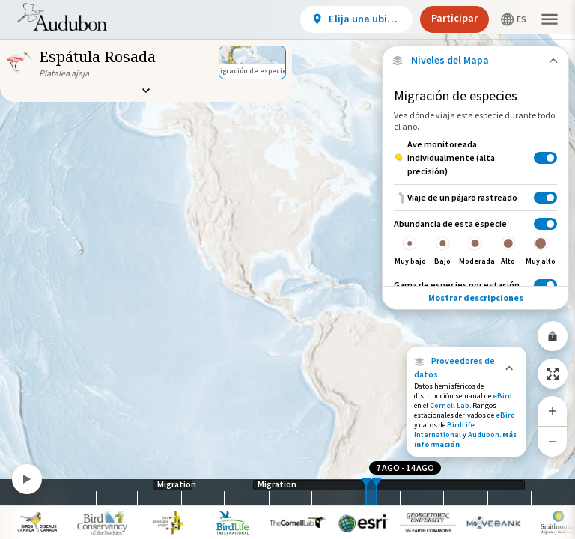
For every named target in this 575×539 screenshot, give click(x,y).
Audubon (483, 434)
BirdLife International (444, 429)
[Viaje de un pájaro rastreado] (475, 197)
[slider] (366, 492)
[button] (466, 367)
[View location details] (356, 19)
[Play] (27, 479)
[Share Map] (553, 336)
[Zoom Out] (553, 441)
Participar (454, 18)
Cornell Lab (449, 405)
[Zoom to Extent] (553, 374)
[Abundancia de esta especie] (475, 241)
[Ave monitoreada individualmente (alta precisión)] (475, 158)
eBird (502, 396)
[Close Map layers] (475, 60)
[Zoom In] (553, 411)
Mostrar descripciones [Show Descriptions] (475, 297)
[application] (287, 269)
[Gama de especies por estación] (475, 285)
